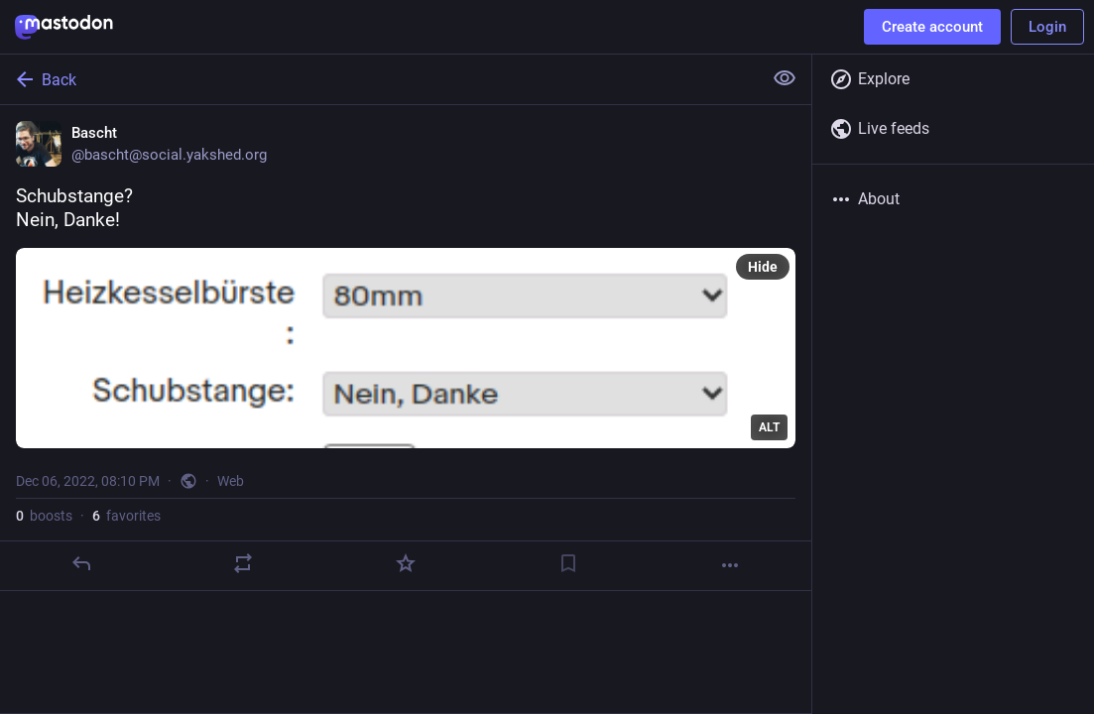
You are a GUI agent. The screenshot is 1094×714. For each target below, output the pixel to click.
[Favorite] (406, 563)
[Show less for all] (784, 78)
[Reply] (81, 563)
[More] (730, 565)
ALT (769, 427)
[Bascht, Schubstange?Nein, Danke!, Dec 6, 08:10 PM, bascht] (405, 348)
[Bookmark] (568, 563)
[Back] (379, 79)
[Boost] (243, 563)
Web (230, 481)
